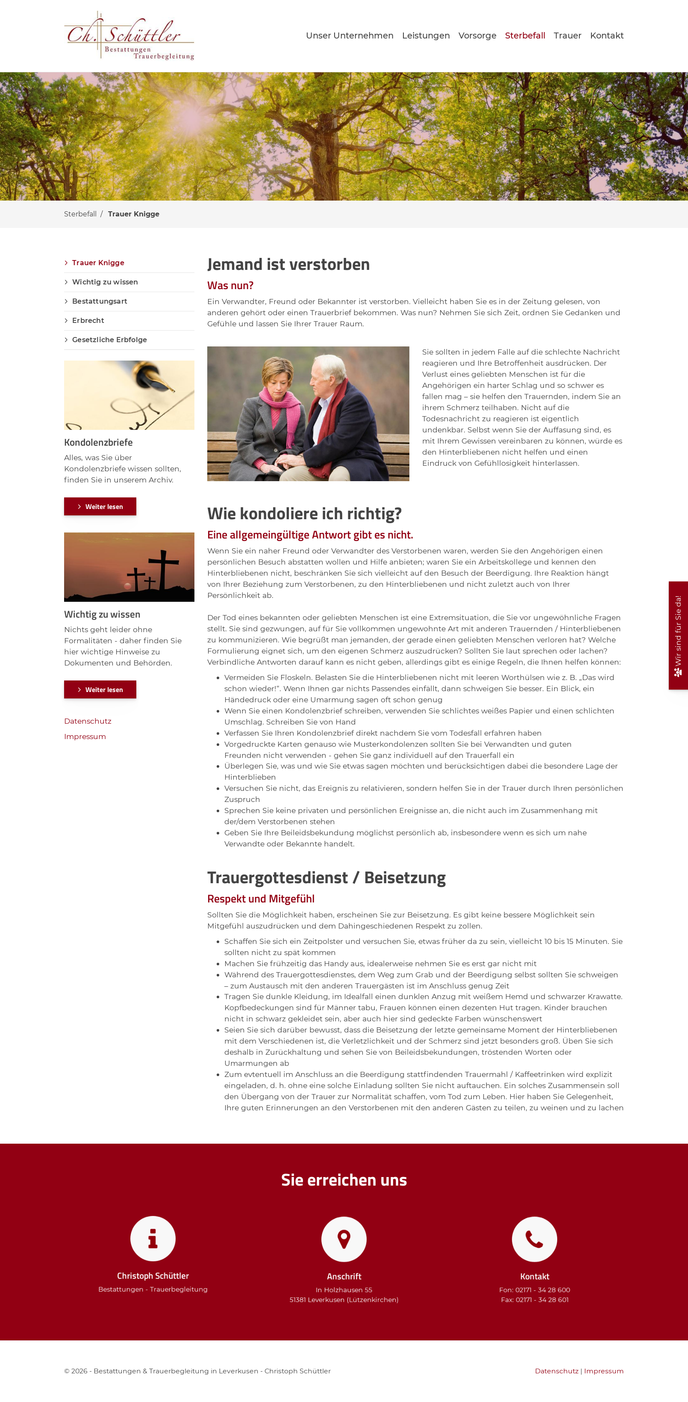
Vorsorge (478, 35)
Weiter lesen (104, 506)
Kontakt (607, 35)
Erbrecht (88, 320)
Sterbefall (525, 35)
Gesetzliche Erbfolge (109, 340)
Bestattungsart (99, 301)
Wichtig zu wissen (105, 282)
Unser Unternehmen (350, 35)
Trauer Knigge (133, 214)
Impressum (85, 736)
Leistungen (426, 35)
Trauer (568, 35)
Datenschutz (88, 720)
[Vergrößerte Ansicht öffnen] (308, 413)
